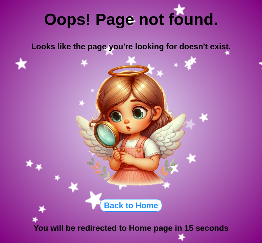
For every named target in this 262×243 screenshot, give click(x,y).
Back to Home (131, 205)
